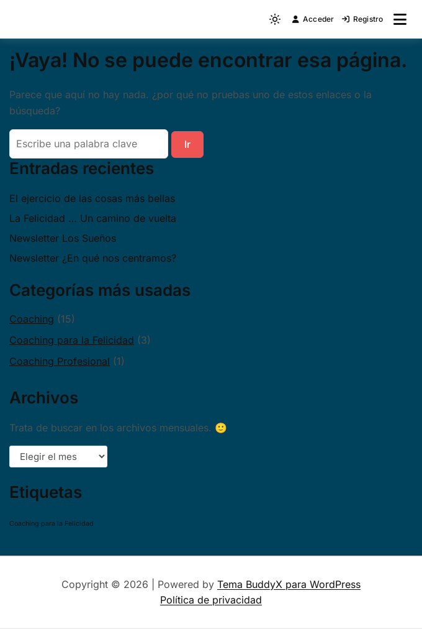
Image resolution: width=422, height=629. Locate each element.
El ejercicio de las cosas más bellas (92, 198)
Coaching (31, 319)
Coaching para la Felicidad (71, 340)
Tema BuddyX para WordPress (289, 584)
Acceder (313, 19)
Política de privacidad (211, 600)
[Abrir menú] (400, 19)
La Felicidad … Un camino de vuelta (92, 218)
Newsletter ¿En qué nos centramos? (92, 258)
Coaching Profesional (59, 361)
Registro (363, 19)
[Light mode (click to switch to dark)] (275, 19)
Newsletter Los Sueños (62, 238)
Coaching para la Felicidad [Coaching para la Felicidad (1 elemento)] (51, 524)
